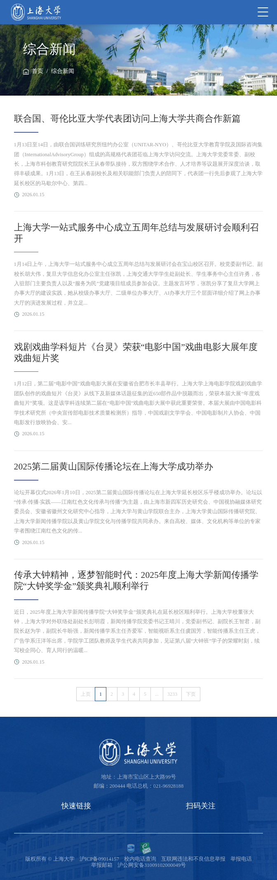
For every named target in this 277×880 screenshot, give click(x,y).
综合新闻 (62, 71)
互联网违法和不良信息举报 (193, 859)
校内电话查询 (140, 859)
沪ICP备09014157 (99, 859)
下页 (191, 694)
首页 (37, 71)
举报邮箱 (102, 865)
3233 (172, 694)
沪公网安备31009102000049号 (151, 865)
